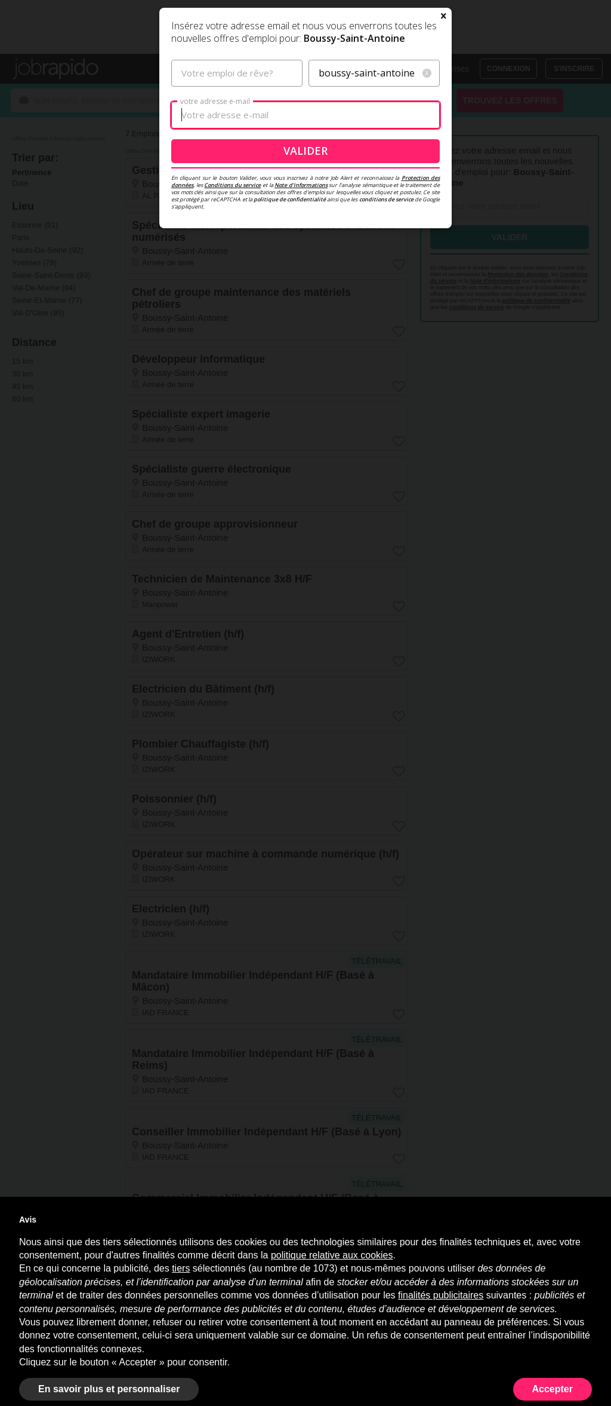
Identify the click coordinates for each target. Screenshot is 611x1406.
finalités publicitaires (440, 1295)
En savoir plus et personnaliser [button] (109, 1389)
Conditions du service (232, 314)
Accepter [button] (552, 1389)
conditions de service (386, 329)
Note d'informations (301, 314)
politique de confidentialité (290, 329)
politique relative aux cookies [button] (332, 1255)
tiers (181, 1268)
